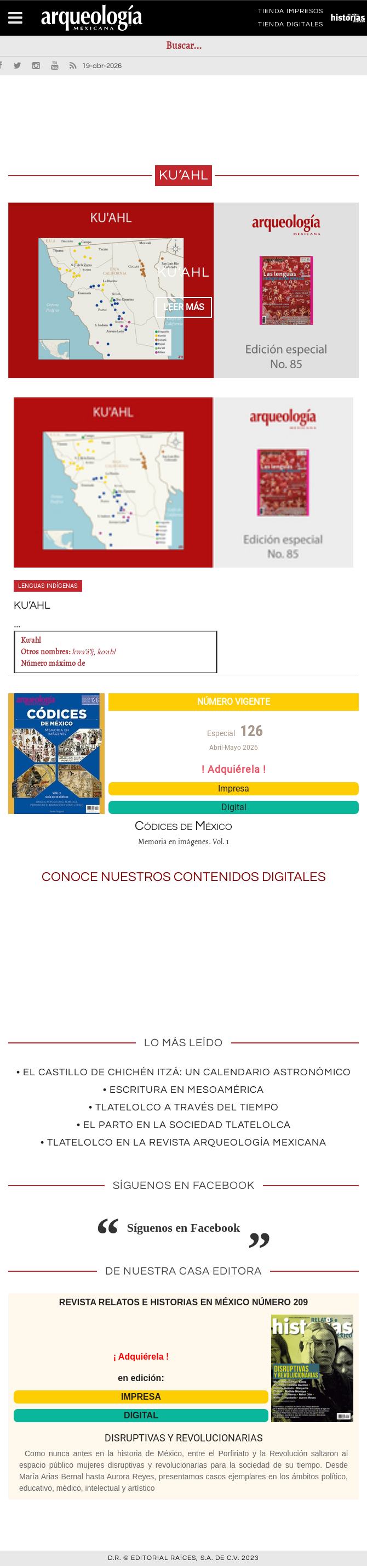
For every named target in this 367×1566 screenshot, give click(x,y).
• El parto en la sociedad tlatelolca (184, 1125)
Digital (233, 807)
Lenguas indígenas (48, 586)
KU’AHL (183, 272)
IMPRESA (141, 1396)
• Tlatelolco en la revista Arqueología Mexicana (183, 1142)
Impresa (233, 788)
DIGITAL (141, 1415)
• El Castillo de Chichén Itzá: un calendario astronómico (183, 1072)
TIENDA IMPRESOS (290, 13)
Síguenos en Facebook (183, 1227)
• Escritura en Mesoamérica (183, 1090)
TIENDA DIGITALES (290, 26)
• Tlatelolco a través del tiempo (184, 1107)
